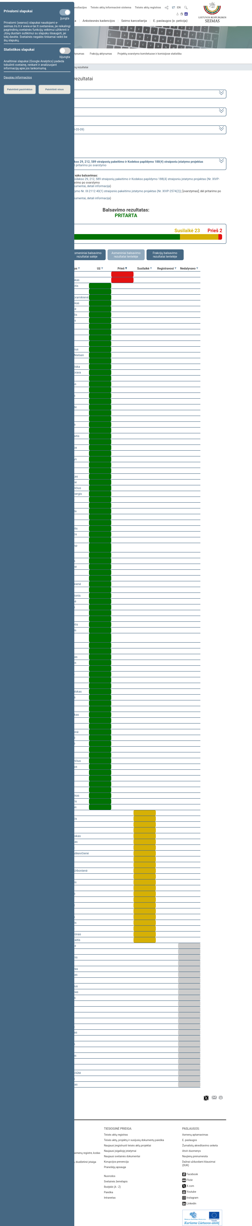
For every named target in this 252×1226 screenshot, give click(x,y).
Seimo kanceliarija (134, 21)
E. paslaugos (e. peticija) (170, 21)
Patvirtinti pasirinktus (19, 89)
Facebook (192, 1171)
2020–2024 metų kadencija (46, 93)
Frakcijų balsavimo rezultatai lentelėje (165, 254)
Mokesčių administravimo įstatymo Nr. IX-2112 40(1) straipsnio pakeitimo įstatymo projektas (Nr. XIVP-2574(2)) (107, 191)
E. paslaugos (189, 1137)
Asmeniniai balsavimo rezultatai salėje (86, 254)
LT (173, 7)
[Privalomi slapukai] (65, 12)
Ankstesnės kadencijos (99, 21)
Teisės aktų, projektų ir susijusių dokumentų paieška (134, 1137)
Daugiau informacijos (18, 77)
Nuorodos (109, 1173)
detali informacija (98, 186)
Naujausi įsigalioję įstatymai (120, 1148)
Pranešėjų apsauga (115, 1164)
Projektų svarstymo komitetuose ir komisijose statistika (149, 53)
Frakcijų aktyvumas (101, 53)
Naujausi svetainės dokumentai (122, 1153)
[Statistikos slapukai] (65, 51)
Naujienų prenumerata (195, 1153)
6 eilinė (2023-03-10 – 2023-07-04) (51, 111)
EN (179, 7)
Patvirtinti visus (54, 89)
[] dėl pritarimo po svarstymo (115, 163)
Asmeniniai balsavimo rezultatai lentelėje (125, 254)
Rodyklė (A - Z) (112, 1184)
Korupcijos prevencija (116, 1159)
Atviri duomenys (191, 1148)
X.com (190, 1183)
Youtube (191, 1189)
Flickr (190, 1177)
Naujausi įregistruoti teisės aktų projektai (127, 1142)
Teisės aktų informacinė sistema (110, 7)
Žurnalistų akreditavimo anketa (200, 1142)
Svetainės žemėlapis (116, 1178)
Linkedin (191, 1200)
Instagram (192, 1195)
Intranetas (110, 1195)
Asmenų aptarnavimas (195, 1132)
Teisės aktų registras (148, 7)
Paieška (108, 1189)
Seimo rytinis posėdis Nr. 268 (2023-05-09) (56, 129)
